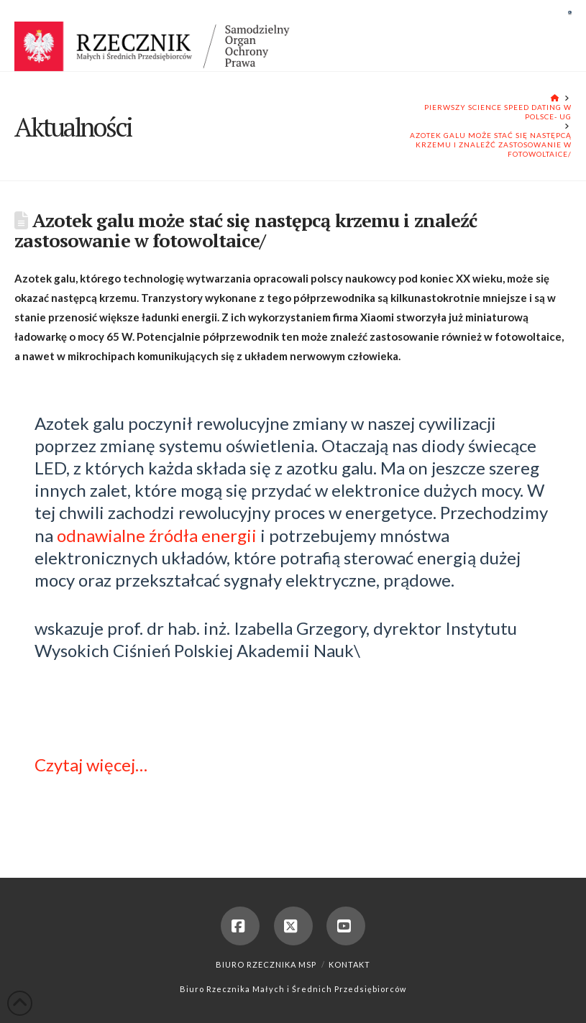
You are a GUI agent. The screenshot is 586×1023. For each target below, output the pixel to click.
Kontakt (349, 964)
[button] (570, 12)
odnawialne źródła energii (157, 535)
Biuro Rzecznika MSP (266, 964)
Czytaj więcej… (91, 764)
